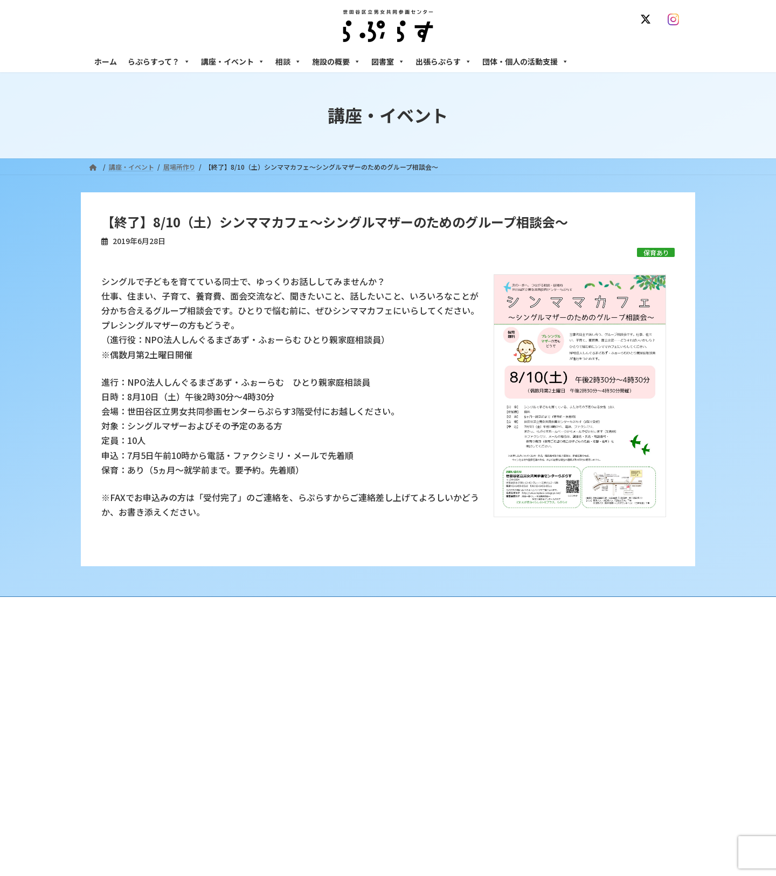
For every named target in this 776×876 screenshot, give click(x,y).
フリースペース (533, 792)
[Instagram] (676, 19)
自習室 (521, 810)
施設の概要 (336, 61)
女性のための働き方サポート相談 (559, 689)
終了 (313, 745)
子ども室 (524, 829)
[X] (648, 19)
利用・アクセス (329, 689)
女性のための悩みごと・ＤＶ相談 (559, 670)
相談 (288, 61)
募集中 (316, 726)
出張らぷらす (443, 61)
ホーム (105, 61)
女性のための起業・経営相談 (553, 754)
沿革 (313, 670)
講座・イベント (233, 61)
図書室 (388, 61)
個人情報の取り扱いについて (635, 606)
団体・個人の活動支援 (525, 61)
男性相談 (524, 735)
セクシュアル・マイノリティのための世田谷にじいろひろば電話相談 (598, 713)
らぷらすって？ (159, 61)
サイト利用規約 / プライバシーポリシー (441, 606)
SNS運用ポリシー (546, 606)
